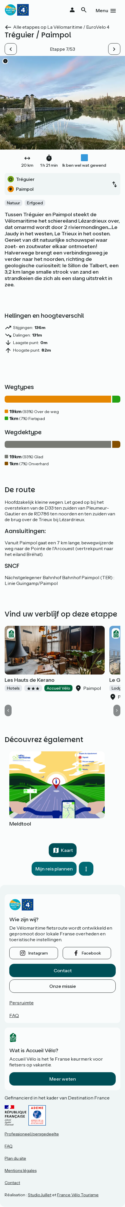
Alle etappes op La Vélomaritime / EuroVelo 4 (61, 27)
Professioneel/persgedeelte (32, 1134)
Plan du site (15, 1158)
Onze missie (62, 986)
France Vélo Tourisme (78, 1194)
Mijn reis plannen (54, 869)
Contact (63, 970)
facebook (91, 953)
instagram (38, 953)
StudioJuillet (39, 1194)
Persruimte (21, 1003)
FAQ (14, 1015)
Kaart (67, 850)
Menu (102, 10)
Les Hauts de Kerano (30, 680)
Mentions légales (21, 1170)
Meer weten (62, 1079)
